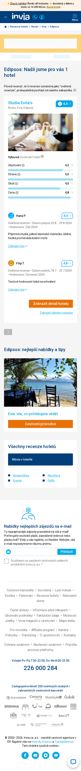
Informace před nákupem (51, 610)
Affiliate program (43, 630)
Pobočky (12, 635)
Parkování (26, 596)
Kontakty (70, 635)
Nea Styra (54, 475)
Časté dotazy (20, 610)
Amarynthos (21, 475)
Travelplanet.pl (64, 741)
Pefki (51, 480)
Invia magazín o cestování (37, 621)
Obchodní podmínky (19, 615)
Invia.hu (47, 741)
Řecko (35, 26)
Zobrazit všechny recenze (56, 312)
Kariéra (63, 630)
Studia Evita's (21, 102)
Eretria (17, 480)
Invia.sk (36, 741)
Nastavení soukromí (47, 645)
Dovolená (45, 590)
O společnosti (50, 635)
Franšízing (29, 635)
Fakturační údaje (48, 615)
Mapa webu (67, 621)
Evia (44, 26)
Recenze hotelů (19, 26)
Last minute (63, 590)
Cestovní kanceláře (21, 590)
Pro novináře (19, 630)
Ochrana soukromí (17, 645)
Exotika (10, 596)
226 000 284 (40, 667)
